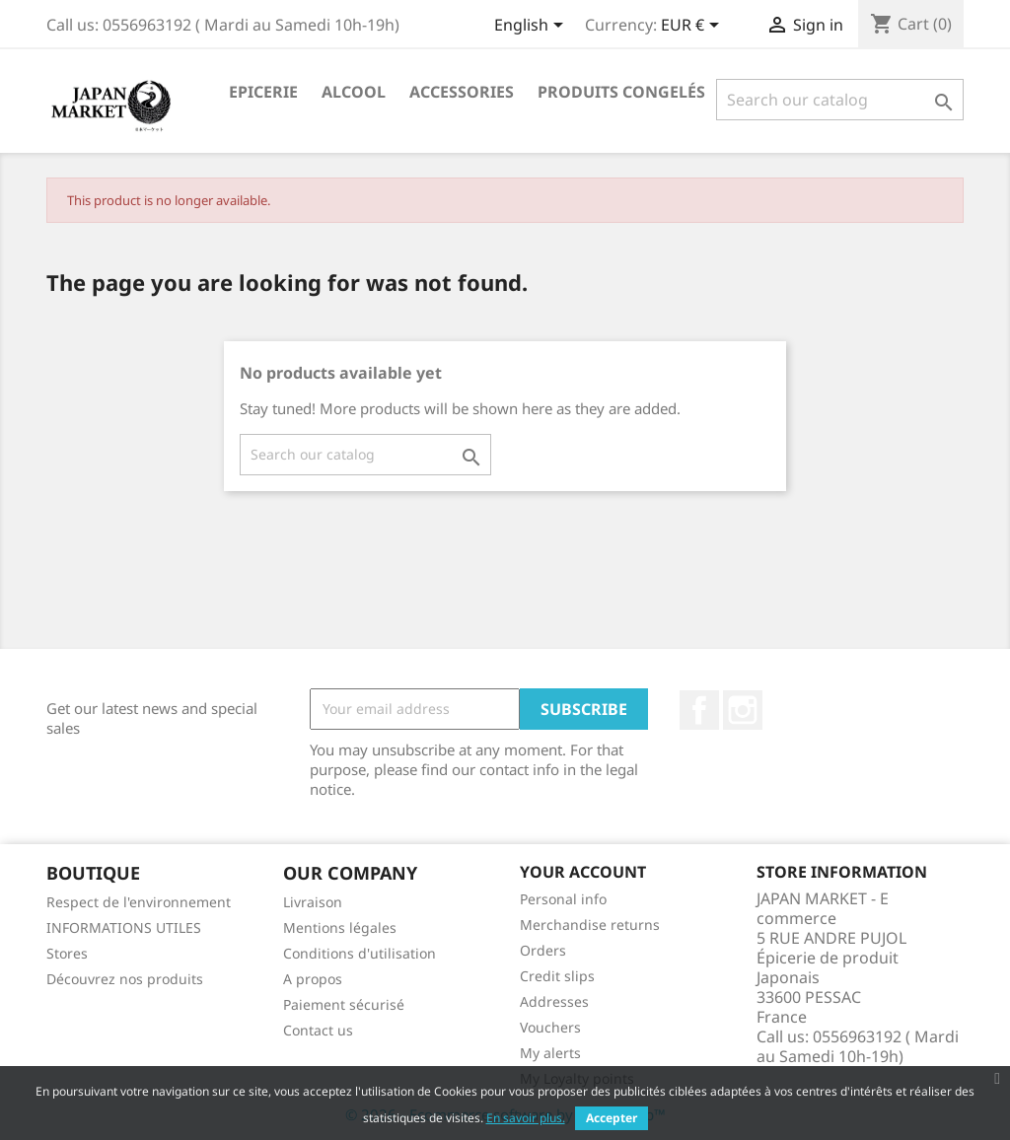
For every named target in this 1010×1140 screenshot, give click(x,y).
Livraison (312, 901)
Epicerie (263, 92)
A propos (312, 978)
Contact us (318, 1030)
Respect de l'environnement (138, 901)
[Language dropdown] (532, 26)
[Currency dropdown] (693, 26)
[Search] (840, 99)
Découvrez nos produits (124, 978)
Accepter (611, 1117)
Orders (543, 950)
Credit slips (557, 975)
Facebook (699, 710)
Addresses (554, 1001)
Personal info (563, 899)
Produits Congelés (621, 92)
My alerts (550, 1052)
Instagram (742, 710)
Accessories (461, 92)
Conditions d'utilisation (359, 953)
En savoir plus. (525, 1117)
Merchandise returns (590, 924)
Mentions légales (340, 927)
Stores (67, 953)
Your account (583, 872)
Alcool (354, 92)
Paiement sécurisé (343, 1004)
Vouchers (550, 1027)
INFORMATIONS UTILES (123, 927)
